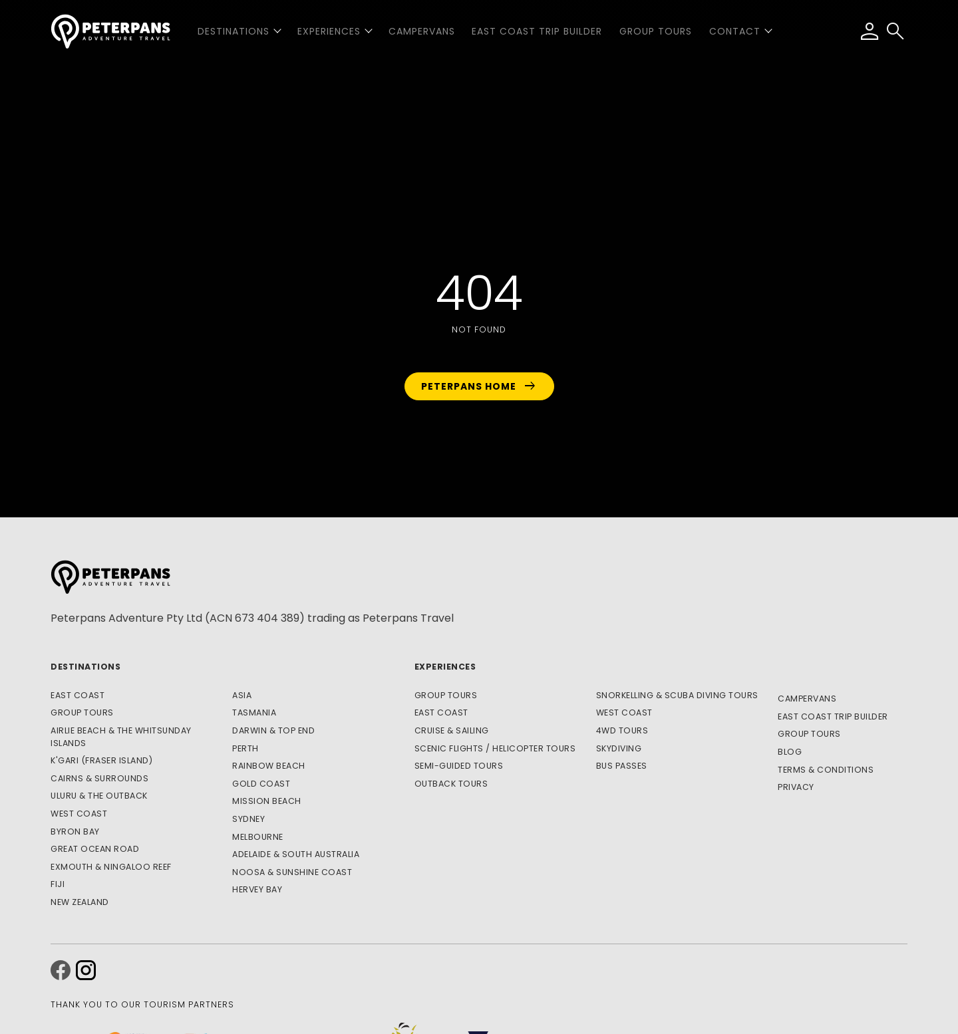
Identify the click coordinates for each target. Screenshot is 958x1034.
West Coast (79, 813)
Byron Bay (75, 831)
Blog (790, 751)
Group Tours (655, 31)
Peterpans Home (479, 386)
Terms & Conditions (826, 769)
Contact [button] (734, 31)
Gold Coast (261, 783)
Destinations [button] (233, 31)
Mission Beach (266, 801)
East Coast (77, 695)
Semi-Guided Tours (459, 765)
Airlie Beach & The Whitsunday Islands (121, 737)
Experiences (445, 666)
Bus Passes (621, 765)
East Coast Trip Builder (537, 31)
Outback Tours (451, 783)
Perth (245, 748)
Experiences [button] (329, 31)
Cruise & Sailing (451, 730)
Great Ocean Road (95, 848)
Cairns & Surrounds (99, 778)
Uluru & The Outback (99, 795)
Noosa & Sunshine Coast (292, 872)
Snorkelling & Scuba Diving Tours (677, 695)
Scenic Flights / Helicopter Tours (495, 748)
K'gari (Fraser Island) (101, 760)
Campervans (422, 31)
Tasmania (254, 712)
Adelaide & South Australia (295, 854)
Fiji (58, 884)
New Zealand (80, 902)
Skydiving (619, 748)
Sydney (248, 819)
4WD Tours (622, 730)
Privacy (796, 787)
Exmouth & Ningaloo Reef (111, 866)
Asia (241, 695)
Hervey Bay (257, 889)
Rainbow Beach (268, 765)
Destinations (85, 666)
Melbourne (257, 836)
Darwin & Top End (273, 730)
